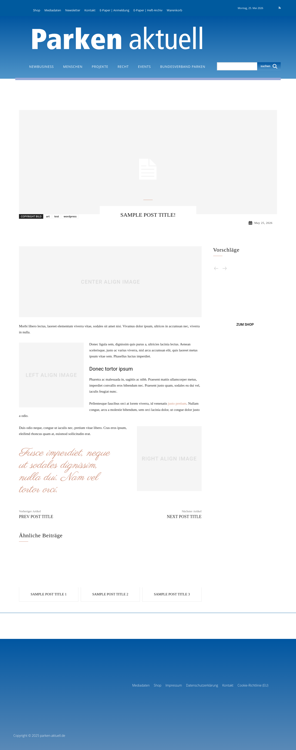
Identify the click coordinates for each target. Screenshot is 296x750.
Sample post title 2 (110, 594)
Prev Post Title (36, 516)
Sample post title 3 (172, 594)
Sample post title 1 (49, 594)
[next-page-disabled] (224, 268)
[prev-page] (216, 268)
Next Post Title (184, 516)
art (47, 216)
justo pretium (177, 403)
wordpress (70, 216)
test (56, 216)
